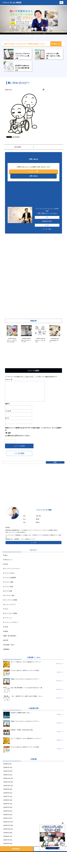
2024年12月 (6, 821)
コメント (8, 379)
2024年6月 (6, 843)
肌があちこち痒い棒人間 (40, 341)
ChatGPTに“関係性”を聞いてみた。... (21, 712)
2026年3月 (6, 767)
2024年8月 (6, 836)
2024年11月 (6, 825)
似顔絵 (6, 631)
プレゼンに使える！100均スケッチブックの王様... (25, 670)
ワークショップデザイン (11, 622)
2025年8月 (6, 793)
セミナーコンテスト (10, 604)
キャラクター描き (9, 595)
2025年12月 (6, 778)
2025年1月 (6, 818)
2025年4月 (6, 807)
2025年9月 (6, 789)
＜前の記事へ (18, 147)
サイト (7, 418)
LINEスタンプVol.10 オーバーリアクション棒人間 (22, 56)
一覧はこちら (55, 44)
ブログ (6, 609)
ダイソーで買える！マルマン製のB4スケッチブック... (26, 662)
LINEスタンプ (8, 559)
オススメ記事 (8, 591)
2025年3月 (6, 811)
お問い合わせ (33, 176)
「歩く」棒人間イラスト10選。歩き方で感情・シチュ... (27, 696)
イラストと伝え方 (9, 573)
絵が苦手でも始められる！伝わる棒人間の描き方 (22, 68)
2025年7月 (6, 796)
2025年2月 (6, 814)
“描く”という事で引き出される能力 (12, 341)
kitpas (6, 555)
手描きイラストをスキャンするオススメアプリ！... (25, 679)
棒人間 (6, 640)
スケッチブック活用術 (10, 600)
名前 (7, 403)
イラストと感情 (8, 582)
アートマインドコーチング (12, 568)
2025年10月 (6, 785)
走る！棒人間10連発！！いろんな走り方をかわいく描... (27, 687)
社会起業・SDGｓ (9, 644)
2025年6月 (6, 800)
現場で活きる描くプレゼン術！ (26, 341)
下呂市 (6, 627)
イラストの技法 (8, 586)
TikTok (6, 564)
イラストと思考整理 (10, 577)
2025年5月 (6, 803)
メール (8, 411)
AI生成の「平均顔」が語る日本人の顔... (22, 730)
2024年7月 (6, 840)
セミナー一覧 (33, 171)
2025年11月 (6, 782)
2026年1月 (6, 774)
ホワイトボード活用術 (10, 613)
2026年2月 (6, 771)
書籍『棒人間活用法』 (10, 635)
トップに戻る (19, 453)
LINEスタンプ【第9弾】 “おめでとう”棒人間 (53, 56)
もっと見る (33, 542)
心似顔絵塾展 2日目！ (53, 341)
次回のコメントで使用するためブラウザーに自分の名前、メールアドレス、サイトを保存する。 (33, 429)
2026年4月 (6, 764)
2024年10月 (6, 829)
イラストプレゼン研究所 (11, 3)
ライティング (8, 618)
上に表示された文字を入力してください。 (18, 435)
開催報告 (6, 649)
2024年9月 (6, 832)
